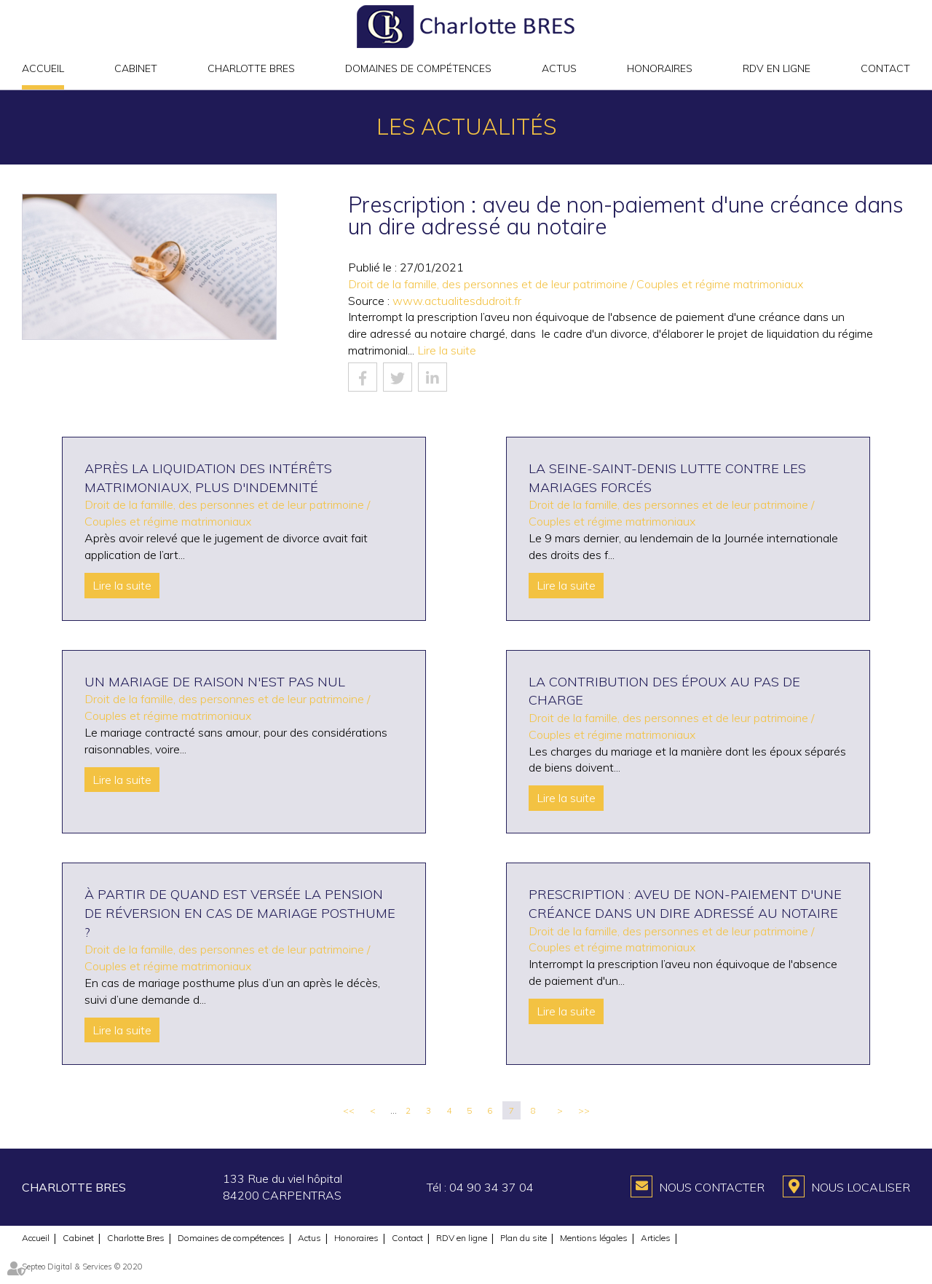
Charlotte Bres (251, 68)
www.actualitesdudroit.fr (456, 300)
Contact (885, 68)
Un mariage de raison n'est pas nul (214, 681)
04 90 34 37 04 (491, 1187)
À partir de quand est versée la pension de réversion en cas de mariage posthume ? (239, 913)
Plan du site (523, 1237)
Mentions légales (594, 1237)
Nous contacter (712, 1187)
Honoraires (659, 68)
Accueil (43, 68)
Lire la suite (446, 350)
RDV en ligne (776, 68)
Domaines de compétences (418, 68)
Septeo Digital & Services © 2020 (82, 1266)
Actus (559, 68)
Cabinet (135, 68)
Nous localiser (860, 1187)
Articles (656, 1237)
